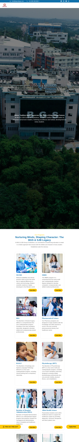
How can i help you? (10, 427)
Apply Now (72, 426)
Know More (33, 290)
